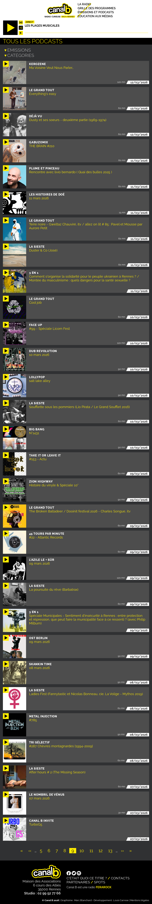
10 (82, 850)
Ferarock (103, 886)
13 (111, 850)
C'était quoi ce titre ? (87, 877)
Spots (99, 881)
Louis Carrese (121, 899)
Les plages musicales (42, 25)
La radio (84, 4)
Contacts (120, 877)
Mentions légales (139, 899)
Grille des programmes (97, 8)
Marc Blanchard (83, 899)
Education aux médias (95, 16)
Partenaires (78, 881)
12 (102, 850)
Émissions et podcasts (96, 12)
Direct (29, 22)
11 (92, 850)
